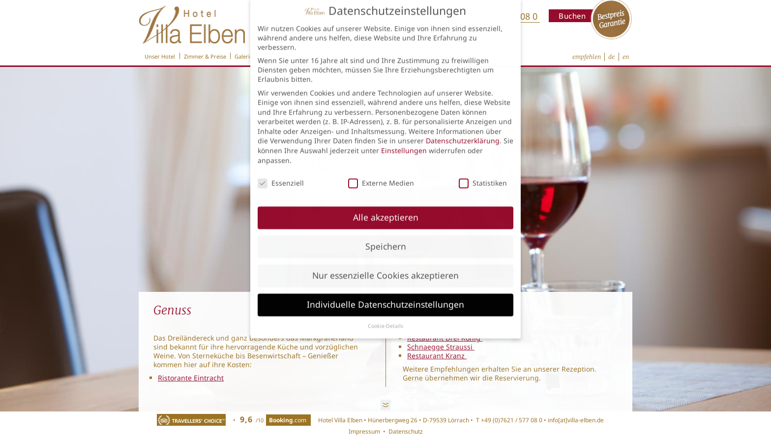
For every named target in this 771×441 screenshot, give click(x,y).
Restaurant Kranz (437, 355)
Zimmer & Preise (205, 56)
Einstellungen (404, 140)
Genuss (172, 310)
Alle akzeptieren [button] (385, 207)
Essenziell (281, 172)
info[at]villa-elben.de (576, 420)
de (611, 57)
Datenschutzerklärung (463, 130)
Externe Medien (381, 172)
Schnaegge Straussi (440, 346)
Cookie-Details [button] (385, 315)
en (626, 57)
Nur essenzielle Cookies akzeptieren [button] (385, 265)
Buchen (572, 16)
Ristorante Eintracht (191, 377)
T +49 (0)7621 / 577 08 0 (508, 420)
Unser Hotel (160, 56)
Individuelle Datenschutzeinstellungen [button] (385, 294)
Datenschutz (405, 431)
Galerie (244, 56)
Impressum (364, 431)
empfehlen (586, 57)
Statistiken (483, 172)
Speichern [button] (385, 236)
